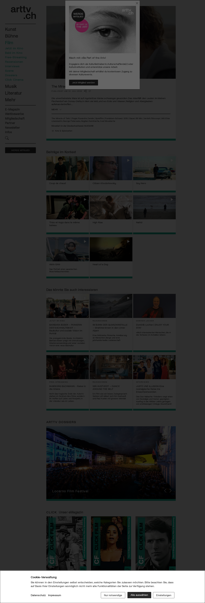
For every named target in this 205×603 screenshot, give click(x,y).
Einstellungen (163, 595)
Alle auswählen (138, 595)
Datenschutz (38, 595)
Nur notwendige (112, 595)
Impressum (54, 595)
